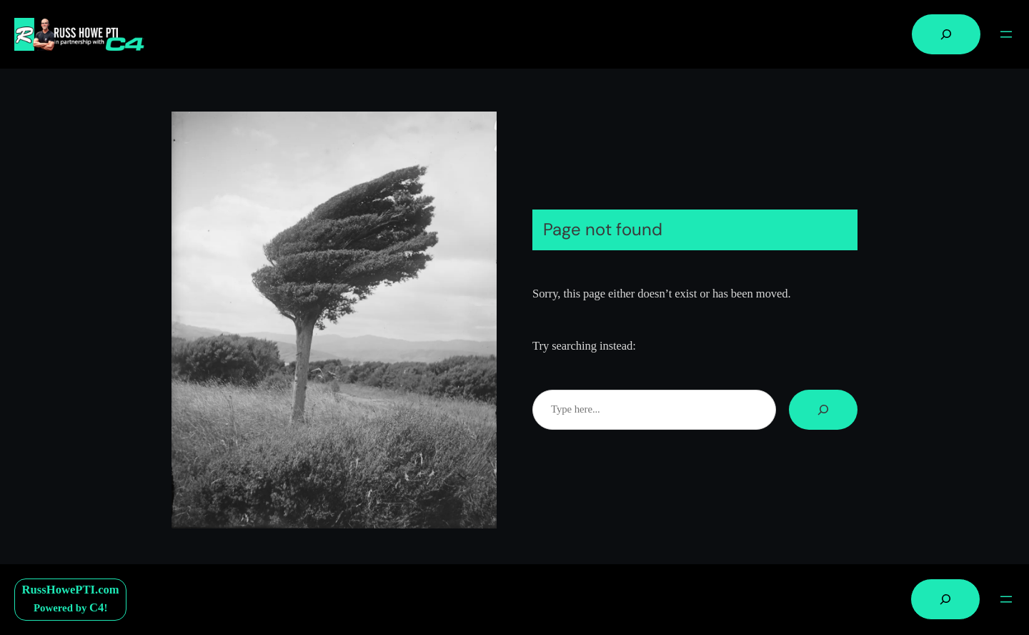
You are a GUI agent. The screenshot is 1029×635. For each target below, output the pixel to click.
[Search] (823, 410)
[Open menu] (1006, 34)
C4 (96, 607)
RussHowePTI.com (70, 589)
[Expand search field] (946, 34)
